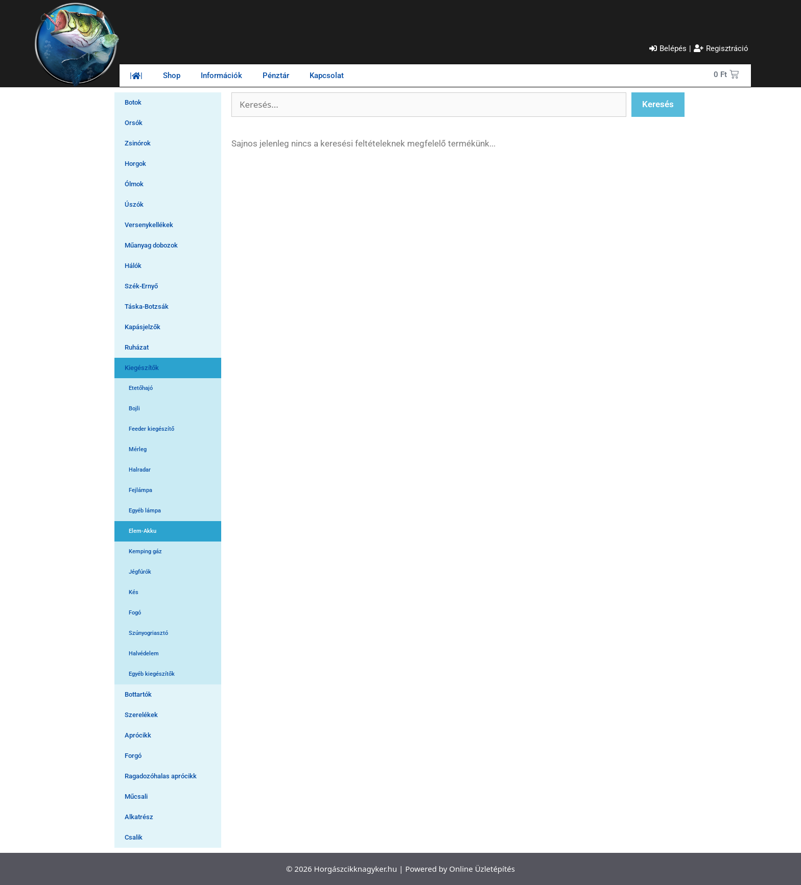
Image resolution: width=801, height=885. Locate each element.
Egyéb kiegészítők (152, 674)
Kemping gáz (145, 551)
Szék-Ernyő (141, 286)
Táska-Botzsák (147, 306)
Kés (133, 592)
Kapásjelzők (142, 327)
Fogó (135, 612)
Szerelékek (141, 715)
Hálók (133, 265)
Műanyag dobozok (151, 245)
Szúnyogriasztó (148, 633)
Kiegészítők (142, 368)
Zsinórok (138, 143)
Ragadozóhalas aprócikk (161, 776)
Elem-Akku (142, 531)
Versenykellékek (149, 225)
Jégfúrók (140, 572)
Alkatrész (139, 817)
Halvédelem (144, 653)
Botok (133, 102)
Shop (171, 75)
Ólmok (134, 184)
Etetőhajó (141, 388)
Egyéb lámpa (145, 510)
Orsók (134, 123)
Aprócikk (138, 735)
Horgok (135, 163)
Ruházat (137, 347)
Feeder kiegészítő (151, 429)
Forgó (133, 755)
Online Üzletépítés (482, 869)
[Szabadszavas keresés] (428, 104)
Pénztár (276, 75)
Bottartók (138, 694)
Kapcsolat (327, 75)
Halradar (140, 469)
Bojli (134, 408)
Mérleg (138, 449)
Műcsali (136, 796)
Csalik (134, 837)
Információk (221, 75)
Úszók (134, 204)
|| (136, 75)
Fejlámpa (140, 490)
